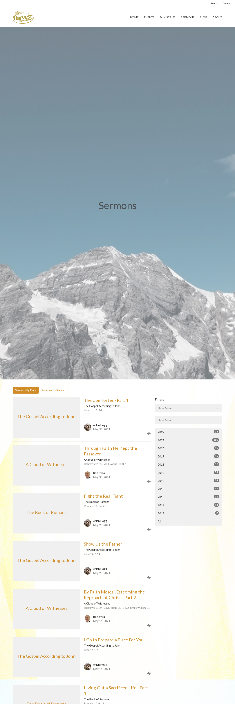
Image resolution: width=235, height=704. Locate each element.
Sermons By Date (25, 390)
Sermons (187, 17)
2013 (188, 497)
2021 (188, 440)
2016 (188, 480)
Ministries (168, 17)
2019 (188, 456)
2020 (188, 448)
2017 (188, 472)
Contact (227, 3)
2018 (188, 464)
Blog (203, 17)
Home (134, 17)
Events (149, 17)
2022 (188, 432)
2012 (188, 505)
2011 (188, 513)
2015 (188, 489)
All (159, 521)
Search (214, 3)
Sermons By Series (52, 390)
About (217, 17)
